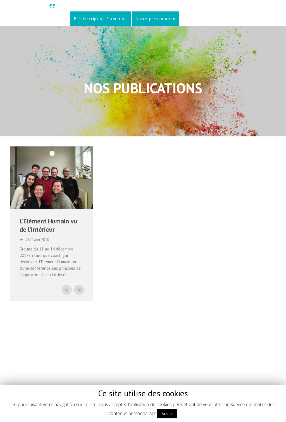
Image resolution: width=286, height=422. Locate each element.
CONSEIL (77, 157)
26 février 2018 (37, 239)
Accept (167, 413)
